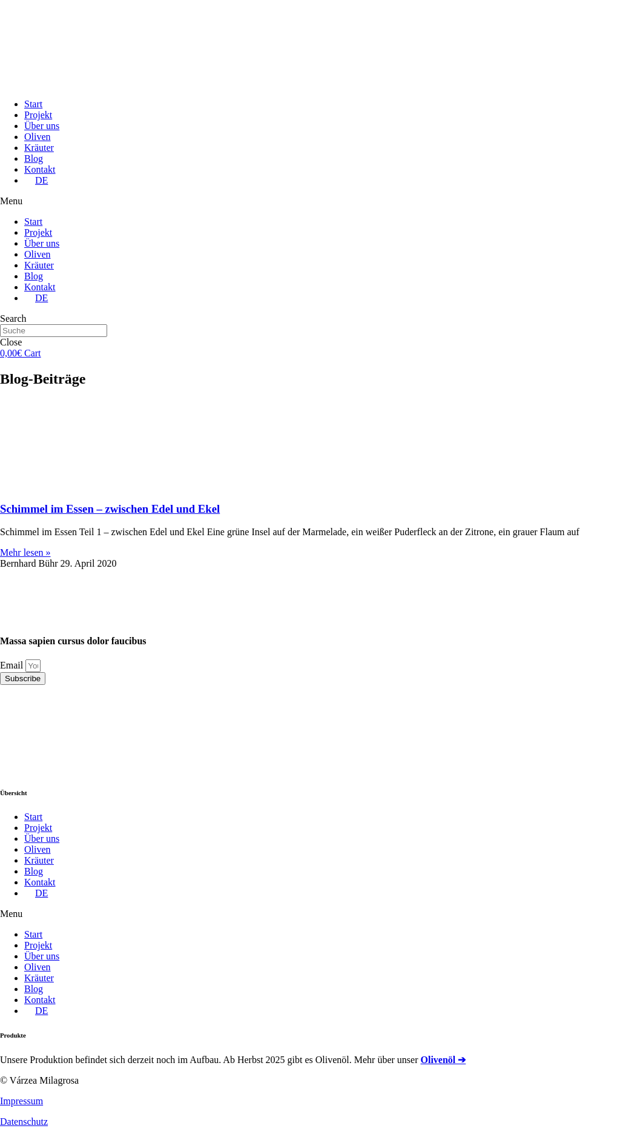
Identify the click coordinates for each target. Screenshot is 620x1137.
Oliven (37, 137)
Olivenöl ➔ (443, 1060)
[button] (310, 201)
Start (33, 104)
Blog (33, 158)
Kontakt (40, 169)
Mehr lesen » (25, 552)
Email (12, 665)
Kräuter (39, 147)
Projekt (38, 115)
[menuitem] (36, 180)
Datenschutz (24, 1121)
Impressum (21, 1101)
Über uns (41, 126)
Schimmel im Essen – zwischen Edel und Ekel (110, 508)
